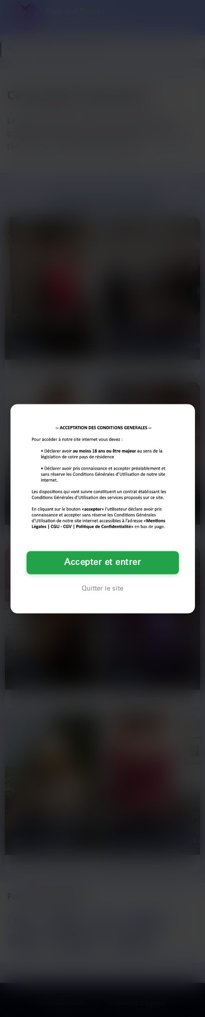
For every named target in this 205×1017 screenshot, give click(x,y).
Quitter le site (102, 589)
